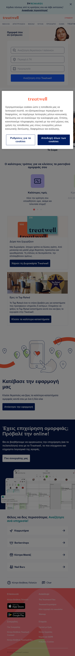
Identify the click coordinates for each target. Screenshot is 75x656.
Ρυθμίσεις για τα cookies (20, 140)
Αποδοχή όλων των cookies (53, 140)
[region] (37, 120)
